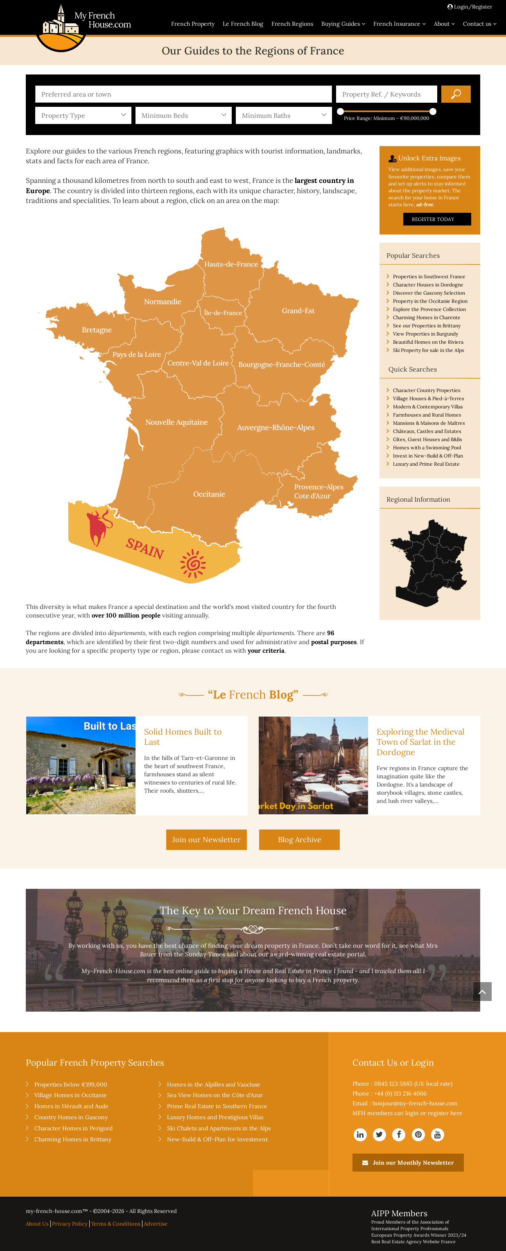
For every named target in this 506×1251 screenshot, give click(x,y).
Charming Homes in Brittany (72, 1139)
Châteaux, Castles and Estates (427, 431)
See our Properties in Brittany (427, 325)
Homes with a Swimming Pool (427, 447)
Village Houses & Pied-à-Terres (428, 398)
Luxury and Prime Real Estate (426, 464)
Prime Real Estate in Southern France (217, 1106)
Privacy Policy (70, 1223)
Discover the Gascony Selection (429, 293)
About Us (37, 1223)
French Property (193, 23)
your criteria (266, 650)
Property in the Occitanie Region (430, 301)
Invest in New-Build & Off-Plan (428, 456)
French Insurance (399, 23)
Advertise (155, 1223)
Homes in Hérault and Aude (71, 1106)
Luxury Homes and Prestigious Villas (215, 1117)
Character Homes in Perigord (73, 1128)
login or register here (434, 1113)
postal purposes (334, 642)
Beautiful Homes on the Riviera (428, 342)
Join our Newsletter (206, 839)
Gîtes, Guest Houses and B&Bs (427, 439)
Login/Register (469, 6)
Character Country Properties (427, 390)
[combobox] (183, 94)
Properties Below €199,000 (70, 1084)
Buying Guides (343, 23)
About (444, 23)
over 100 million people (126, 615)
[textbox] (185, 94)
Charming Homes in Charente (427, 317)
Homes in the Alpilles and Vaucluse (213, 1084)
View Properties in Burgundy (425, 334)
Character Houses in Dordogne (428, 285)
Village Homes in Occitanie (70, 1095)
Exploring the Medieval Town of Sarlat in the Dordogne (420, 741)
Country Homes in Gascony (71, 1117)
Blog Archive (299, 839)
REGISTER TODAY (433, 219)
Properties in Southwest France (429, 276)
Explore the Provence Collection (429, 309)
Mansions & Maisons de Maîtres (429, 423)
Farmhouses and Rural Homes (427, 415)
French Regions (292, 23)
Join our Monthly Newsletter (408, 1162)
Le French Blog (243, 23)
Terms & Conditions (115, 1223)
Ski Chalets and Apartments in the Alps (219, 1128)
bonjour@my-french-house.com (415, 1103)
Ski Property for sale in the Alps (428, 350)
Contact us (480, 23)
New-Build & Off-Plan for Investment (217, 1139)
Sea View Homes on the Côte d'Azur (215, 1095)
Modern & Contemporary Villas (428, 406)
